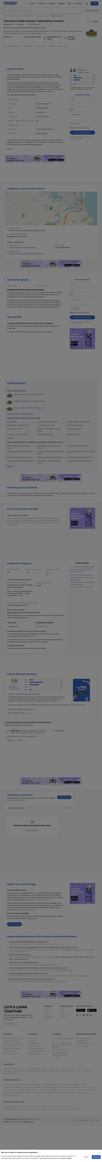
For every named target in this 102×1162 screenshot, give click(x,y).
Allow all (96, 1157)
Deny (86, 1157)
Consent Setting (65, 1158)
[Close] (99, 1152)
